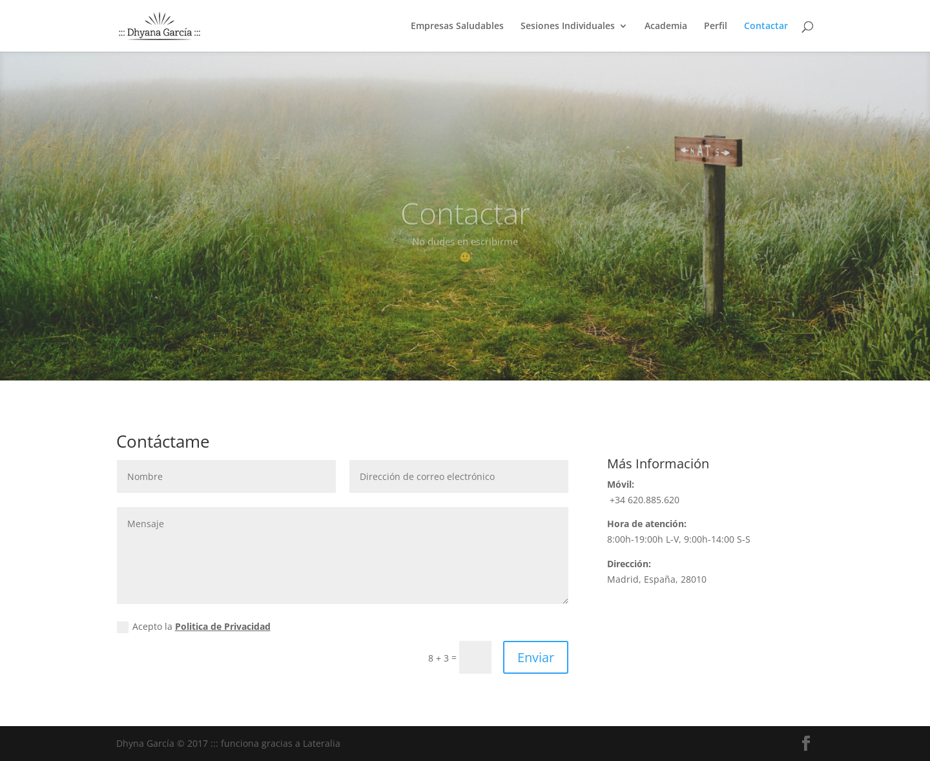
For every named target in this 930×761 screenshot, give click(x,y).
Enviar (535, 657)
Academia (666, 26)
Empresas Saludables (457, 26)
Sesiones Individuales (568, 26)
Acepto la (194, 626)
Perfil (715, 26)
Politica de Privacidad (223, 626)
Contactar (766, 26)
